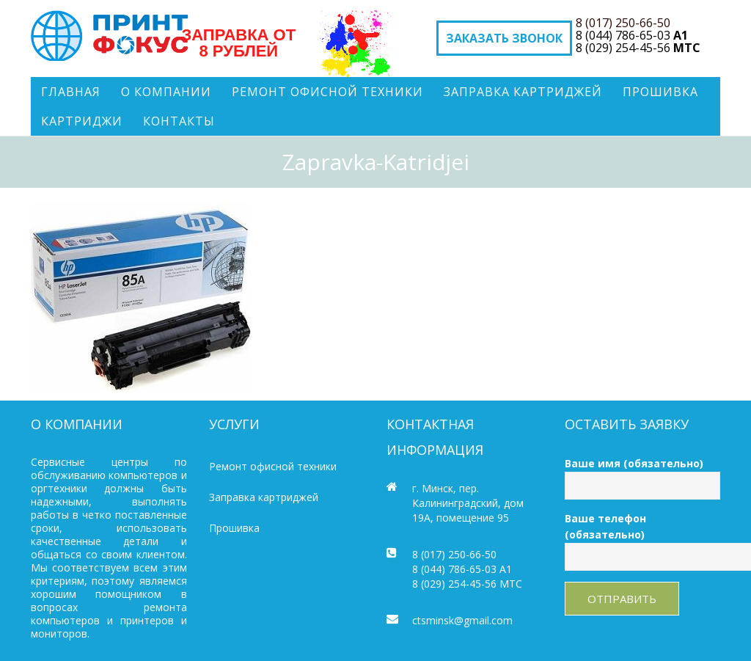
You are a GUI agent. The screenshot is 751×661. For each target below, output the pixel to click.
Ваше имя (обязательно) (643, 474)
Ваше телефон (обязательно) (643, 537)
